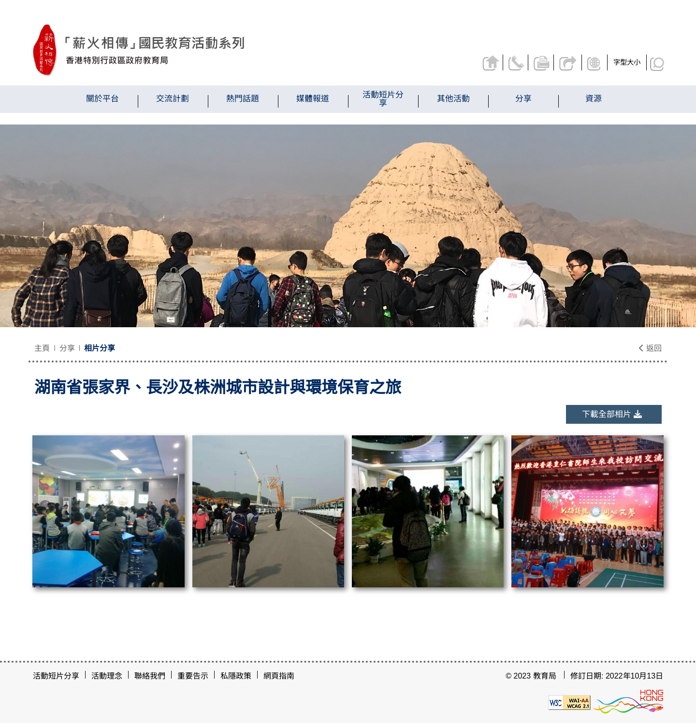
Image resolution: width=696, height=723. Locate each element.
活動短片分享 (56, 676)
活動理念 (106, 676)
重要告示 (192, 676)
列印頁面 (542, 62)
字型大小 (626, 62)
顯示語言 (595, 62)
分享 (568, 62)
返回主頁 (491, 62)
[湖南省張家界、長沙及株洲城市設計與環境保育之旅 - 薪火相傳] (192, 50)
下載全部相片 (612, 414)
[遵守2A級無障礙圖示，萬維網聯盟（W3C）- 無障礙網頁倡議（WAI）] (569, 701)
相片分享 (99, 348)
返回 (650, 348)
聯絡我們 (517, 62)
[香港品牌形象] (628, 701)
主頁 (42, 348)
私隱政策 (235, 676)
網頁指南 (278, 676)
